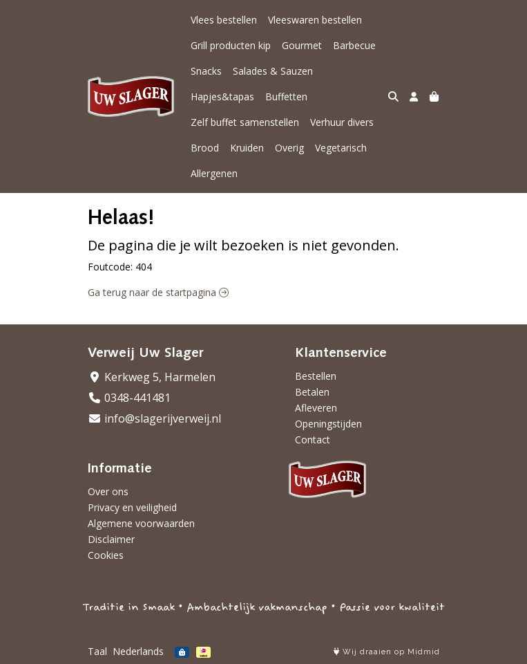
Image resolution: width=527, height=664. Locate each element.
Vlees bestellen (224, 19)
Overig (289, 147)
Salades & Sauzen (273, 70)
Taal (97, 651)
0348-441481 (129, 397)
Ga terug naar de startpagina (158, 292)
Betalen (312, 391)
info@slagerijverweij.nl (154, 418)
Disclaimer (111, 539)
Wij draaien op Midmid (387, 651)
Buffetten (286, 96)
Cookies (106, 555)
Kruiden (247, 147)
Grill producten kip (231, 45)
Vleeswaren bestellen (315, 19)
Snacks (206, 70)
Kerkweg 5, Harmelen (151, 377)
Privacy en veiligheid (132, 507)
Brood (205, 147)
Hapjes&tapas (222, 96)
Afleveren (316, 407)
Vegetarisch (341, 147)
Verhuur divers (342, 122)
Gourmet (302, 45)
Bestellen (315, 375)
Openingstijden (328, 423)
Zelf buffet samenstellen (245, 122)
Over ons (108, 491)
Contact (312, 439)
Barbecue (354, 45)
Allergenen (214, 173)
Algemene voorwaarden (141, 523)
